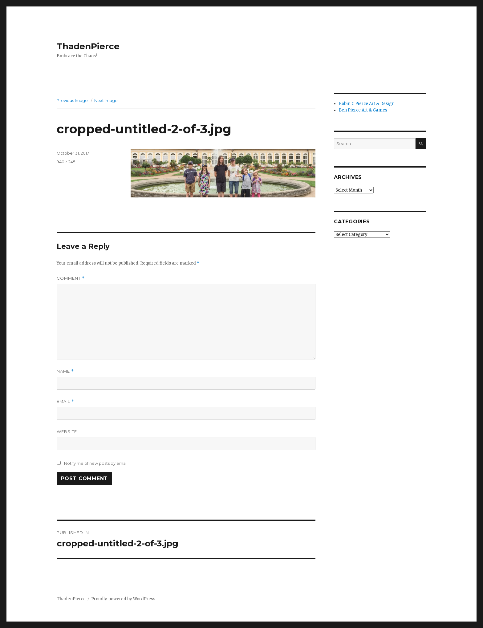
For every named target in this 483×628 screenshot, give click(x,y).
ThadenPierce (88, 46)
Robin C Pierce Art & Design (367, 103)
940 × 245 (66, 161)
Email (65, 401)
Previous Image (72, 100)
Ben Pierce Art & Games (363, 110)
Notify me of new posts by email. (96, 463)
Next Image (106, 100)
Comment (71, 278)
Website (67, 431)
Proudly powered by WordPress (123, 599)
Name (65, 371)
